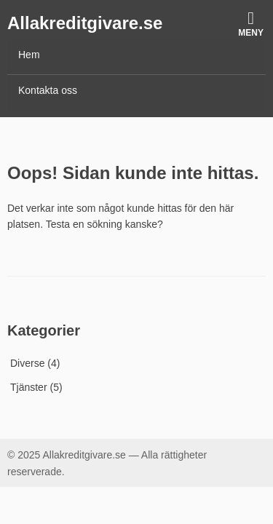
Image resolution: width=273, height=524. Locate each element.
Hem (29, 54)
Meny (251, 23)
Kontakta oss (47, 90)
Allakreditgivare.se (84, 23)
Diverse (27, 363)
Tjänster (28, 387)
